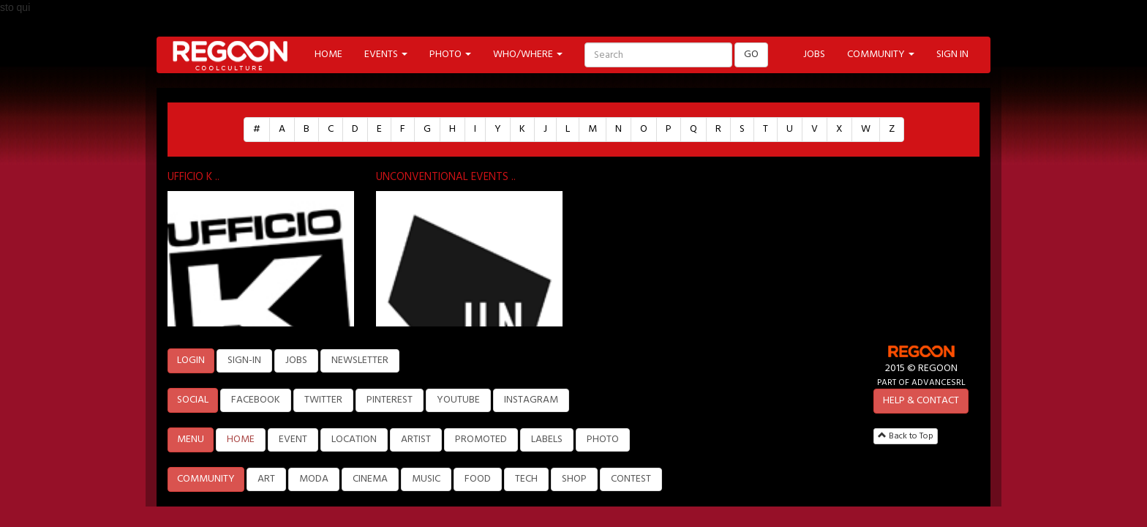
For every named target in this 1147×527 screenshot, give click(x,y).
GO (751, 54)
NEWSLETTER (359, 360)
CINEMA (370, 479)
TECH (526, 479)
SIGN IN (952, 54)
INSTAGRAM (531, 400)
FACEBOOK (255, 400)
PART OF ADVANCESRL (921, 382)
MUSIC (426, 479)
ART (266, 479)
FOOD (478, 479)
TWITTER (323, 400)
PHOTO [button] (450, 54)
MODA (313, 479)
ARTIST (416, 439)
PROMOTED (481, 439)
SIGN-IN (244, 360)
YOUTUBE (458, 400)
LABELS (547, 439)
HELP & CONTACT (921, 400)
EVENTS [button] (385, 54)
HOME (328, 54)
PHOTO (603, 439)
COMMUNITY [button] (880, 54)
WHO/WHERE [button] (528, 54)
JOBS (814, 54)
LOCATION (354, 439)
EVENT (293, 439)
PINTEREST (389, 400)
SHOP (574, 479)
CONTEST (631, 479)
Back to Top (905, 436)
